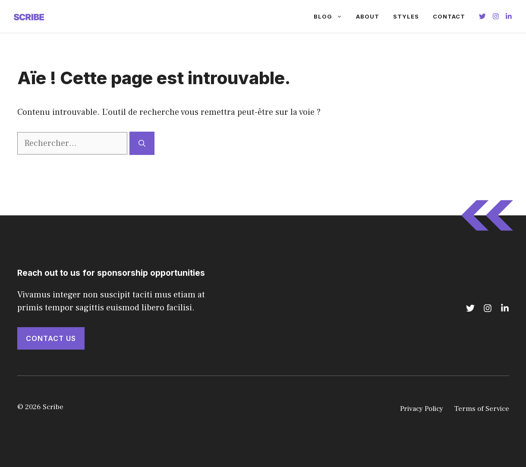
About (367, 16)
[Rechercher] (141, 143)
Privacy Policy (421, 408)
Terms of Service (481, 408)
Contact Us (51, 338)
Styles (406, 16)
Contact (449, 16)
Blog (331, 16)
